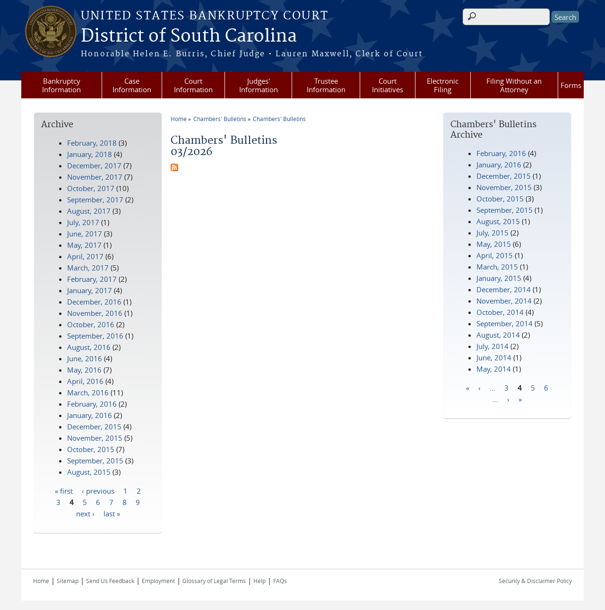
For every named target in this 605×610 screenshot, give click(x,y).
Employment (158, 580)
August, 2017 (89, 211)
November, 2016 (94, 313)
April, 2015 (494, 255)
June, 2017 (84, 233)
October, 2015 (500, 198)
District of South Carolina (189, 36)
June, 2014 (493, 357)
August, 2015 (498, 221)
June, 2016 (84, 358)
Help (259, 580)
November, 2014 (504, 300)
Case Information (131, 85)
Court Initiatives (387, 85)
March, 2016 (88, 392)
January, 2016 (498, 164)
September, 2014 (504, 323)
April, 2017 (85, 256)
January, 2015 (498, 278)
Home (179, 118)
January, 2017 (89, 290)
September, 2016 (95, 335)
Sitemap (67, 580)
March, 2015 (497, 266)
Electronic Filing (442, 85)
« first (64, 490)
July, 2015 (492, 232)
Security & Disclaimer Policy (535, 580)
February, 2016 (501, 153)
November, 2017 (94, 177)
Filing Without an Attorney (514, 85)
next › (85, 513)
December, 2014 (503, 289)
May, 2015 (493, 244)
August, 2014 (498, 335)
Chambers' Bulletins (219, 118)
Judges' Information (258, 85)
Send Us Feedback (110, 580)
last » (112, 513)
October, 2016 (90, 324)
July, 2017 (83, 222)
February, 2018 (92, 143)
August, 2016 (89, 347)
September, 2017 (95, 199)
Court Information (193, 85)
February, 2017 (92, 279)
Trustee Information (326, 85)
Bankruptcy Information (61, 85)
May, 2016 (84, 370)
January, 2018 (89, 154)
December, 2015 (503, 176)
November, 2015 (504, 187)
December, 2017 (94, 165)
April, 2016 (85, 381)
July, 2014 (492, 346)
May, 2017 (84, 245)
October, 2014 (500, 312)
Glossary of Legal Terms (214, 580)
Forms (571, 85)
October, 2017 (90, 188)
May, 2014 (493, 369)
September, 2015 (504, 210)
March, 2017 (88, 267)
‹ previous (98, 490)
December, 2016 (94, 301)
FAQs (280, 580)
